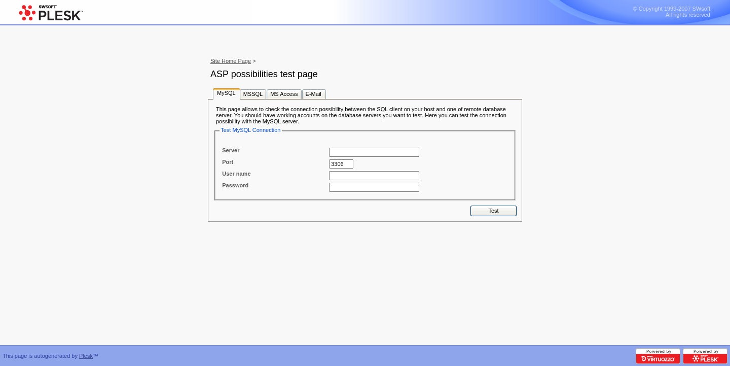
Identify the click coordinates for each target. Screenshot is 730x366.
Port (227, 162)
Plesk (86, 356)
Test (493, 211)
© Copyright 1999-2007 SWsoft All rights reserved (671, 12)
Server (230, 150)
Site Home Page (230, 61)
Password (235, 185)
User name (236, 174)
